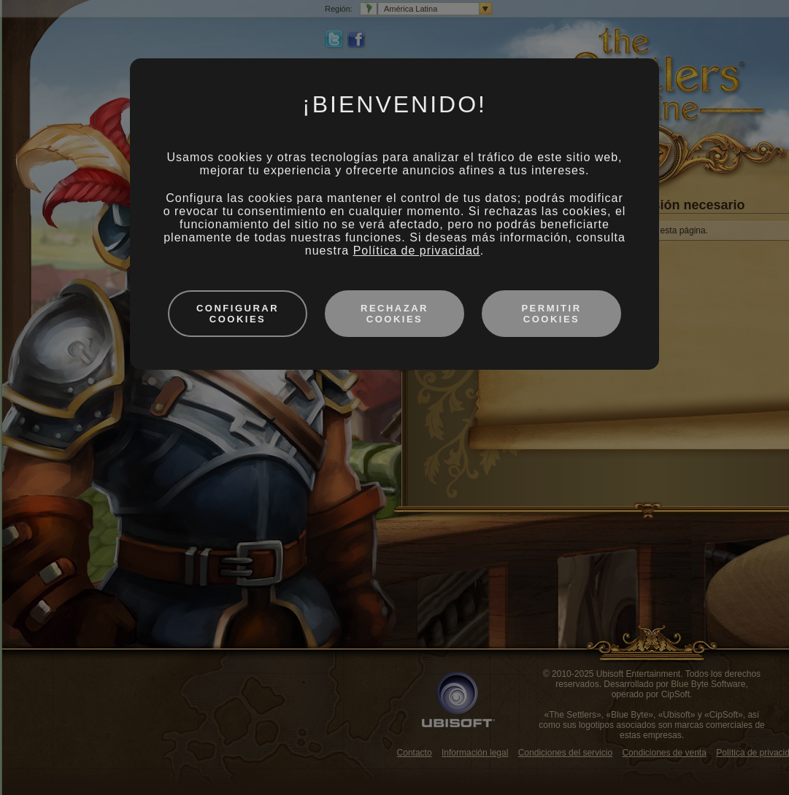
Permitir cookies (551, 314)
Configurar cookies (237, 314)
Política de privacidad (416, 250)
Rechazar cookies (394, 314)
